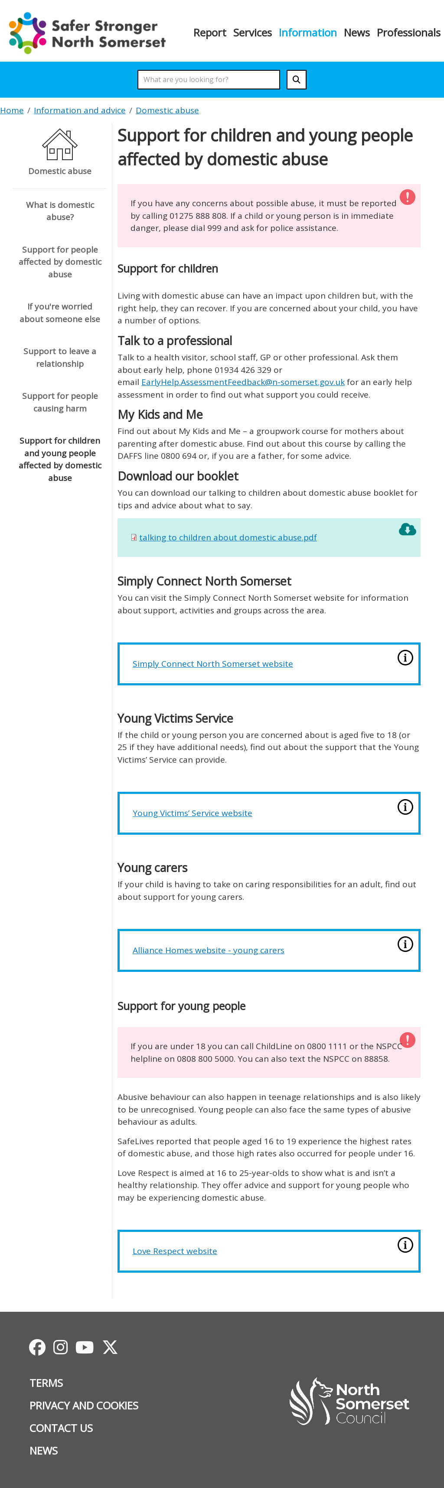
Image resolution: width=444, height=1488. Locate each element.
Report (209, 32)
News (357, 32)
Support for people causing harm (60, 402)
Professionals (409, 32)
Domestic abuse (167, 110)
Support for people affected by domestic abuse (60, 262)
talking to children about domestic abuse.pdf (228, 537)
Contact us (61, 1428)
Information (308, 32)
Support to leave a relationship (59, 357)
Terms (46, 1383)
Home (12, 110)
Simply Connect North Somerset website (213, 663)
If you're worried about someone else (60, 313)
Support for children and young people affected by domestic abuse (60, 459)
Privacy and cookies (83, 1405)
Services (252, 32)
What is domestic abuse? (60, 211)
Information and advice (80, 110)
